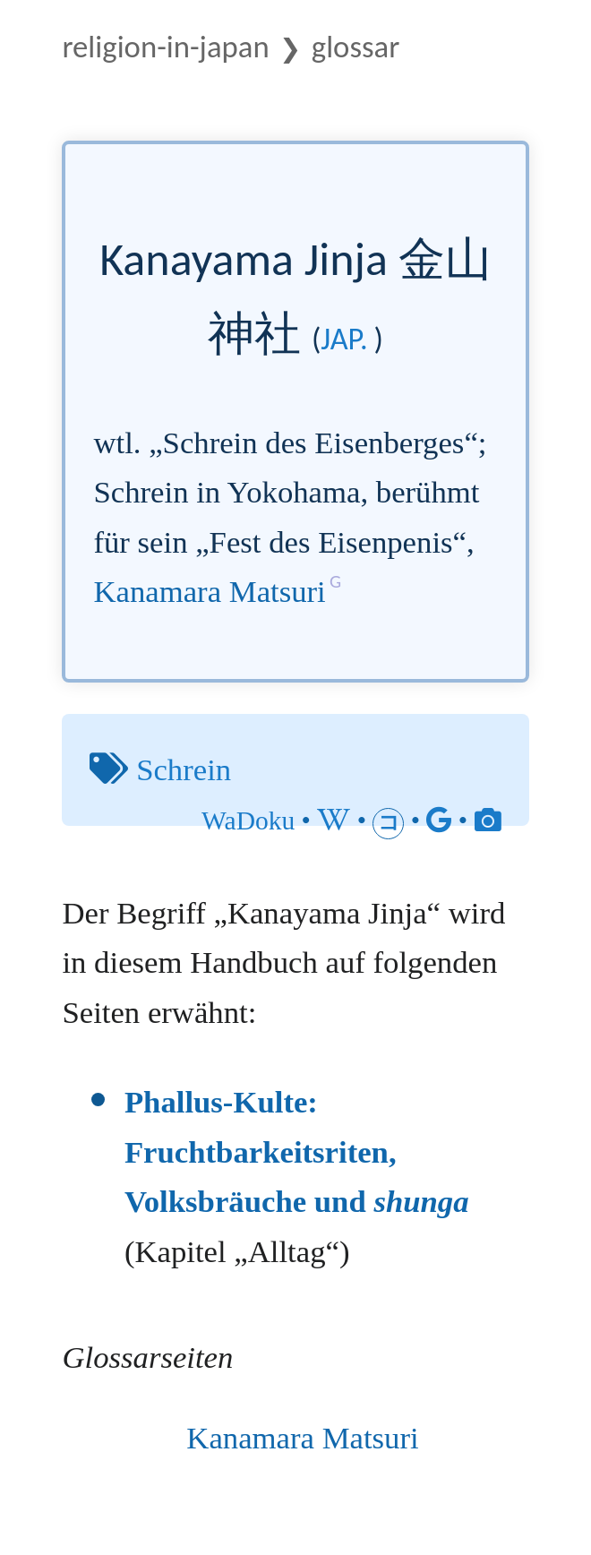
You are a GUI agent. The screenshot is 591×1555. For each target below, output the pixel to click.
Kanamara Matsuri (209, 591)
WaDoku (248, 820)
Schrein (183, 769)
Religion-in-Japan (165, 46)
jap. (344, 338)
